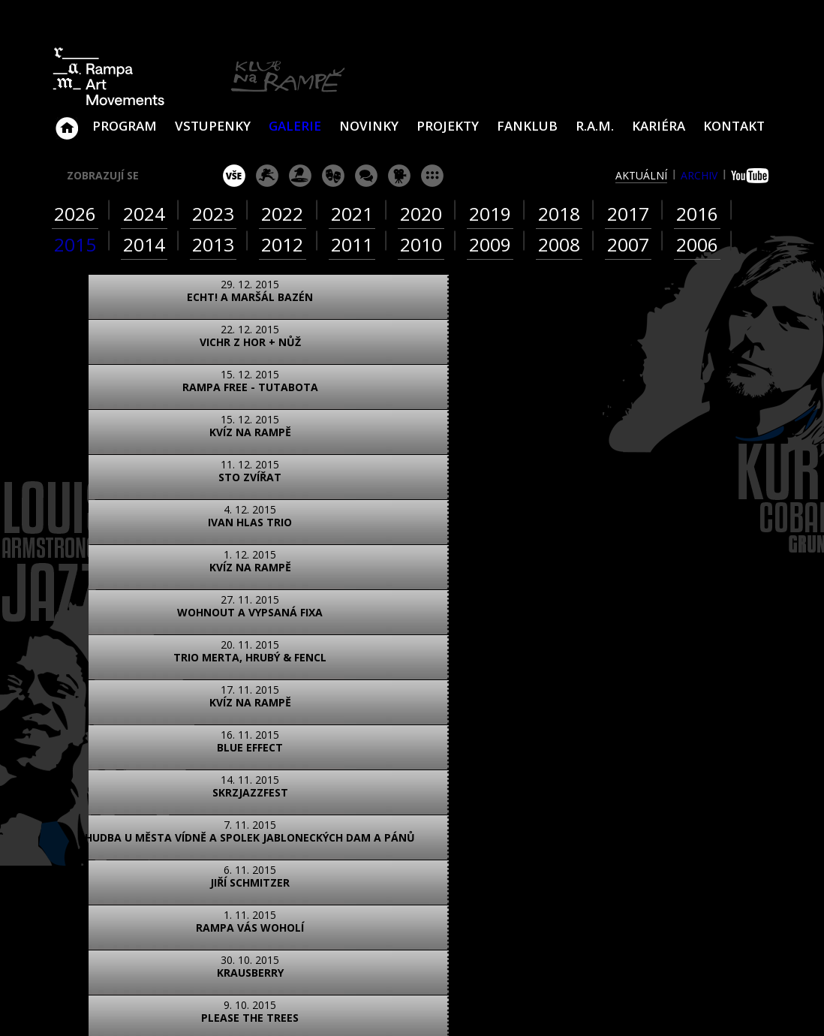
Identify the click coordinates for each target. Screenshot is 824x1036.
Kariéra (658, 125)
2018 (559, 213)
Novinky (368, 125)
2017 (628, 213)
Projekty (448, 125)
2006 (697, 244)
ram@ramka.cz (663, 852)
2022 (282, 213)
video (177, 755)
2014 (144, 244)
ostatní (432, 176)
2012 (282, 244)
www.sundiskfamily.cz (567, 1005)
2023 (213, 213)
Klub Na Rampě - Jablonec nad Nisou (67, 121)
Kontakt (734, 125)
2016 (697, 213)
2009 (490, 244)
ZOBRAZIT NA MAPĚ (412, 822)
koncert (267, 176)
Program (124, 125)
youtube (751, 175)
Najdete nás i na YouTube (626, 912)
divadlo (333, 176)
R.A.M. (595, 125)
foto (110, 755)
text (243, 755)
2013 (213, 244)
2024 (144, 213)
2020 (421, 213)
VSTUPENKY (213, 125)
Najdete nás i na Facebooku (591, 912)
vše (234, 176)
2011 (352, 244)
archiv (699, 175)
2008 (559, 244)
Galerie (295, 125)
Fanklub (527, 125)
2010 (421, 244)
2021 (352, 213)
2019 (490, 213)
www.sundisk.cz (389, 1005)
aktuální (641, 175)
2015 (75, 244)
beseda (366, 176)
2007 (628, 244)
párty (300, 176)
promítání (399, 176)
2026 (75, 213)
